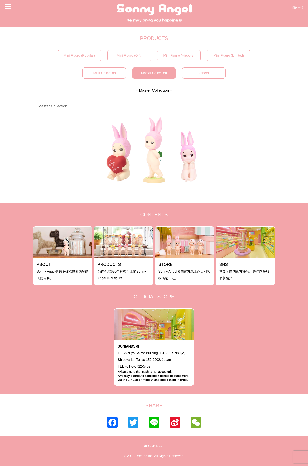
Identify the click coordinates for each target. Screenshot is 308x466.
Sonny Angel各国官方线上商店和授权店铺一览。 (184, 271)
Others (204, 73)
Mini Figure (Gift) (129, 55)
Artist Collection (104, 73)
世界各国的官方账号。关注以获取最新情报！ (244, 271)
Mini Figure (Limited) (229, 55)
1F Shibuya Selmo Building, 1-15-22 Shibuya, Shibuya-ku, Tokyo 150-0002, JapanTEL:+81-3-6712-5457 (154, 363)
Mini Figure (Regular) (79, 55)
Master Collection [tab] (52, 106)
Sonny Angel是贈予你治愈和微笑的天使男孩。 (63, 271)
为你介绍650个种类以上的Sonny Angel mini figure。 (121, 271)
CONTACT (154, 446)
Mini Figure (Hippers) (178, 55)
